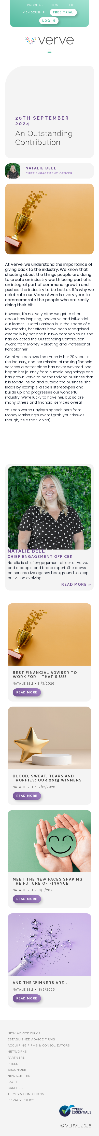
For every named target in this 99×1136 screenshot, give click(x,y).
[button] (49, 51)
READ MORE (26, 692)
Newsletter (19, 1076)
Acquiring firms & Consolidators (39, 1045)
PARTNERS (16, 1057)
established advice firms (31, 1039)
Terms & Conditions (26, 1094)
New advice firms (24, 1033)
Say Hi (13, 1082)
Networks (17, 1051)
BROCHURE (17, 1070)
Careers (15, 1088)
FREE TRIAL (63, 12)
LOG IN (48, 21)
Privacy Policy (21, 1100)
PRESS (13, 1063)
